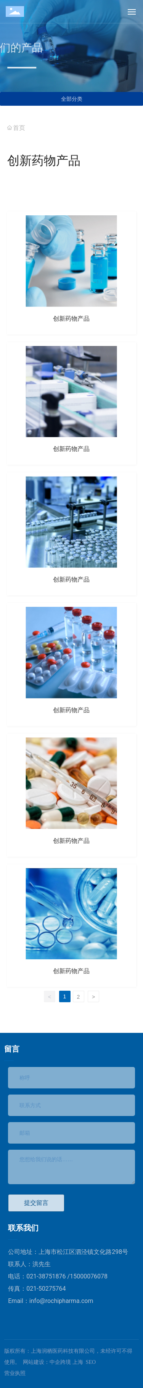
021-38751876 (46, 1276)
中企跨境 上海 (66, 1362)
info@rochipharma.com (61, 1300)
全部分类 (71, 99)
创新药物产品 (71, 318)
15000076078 (89, 1276)
